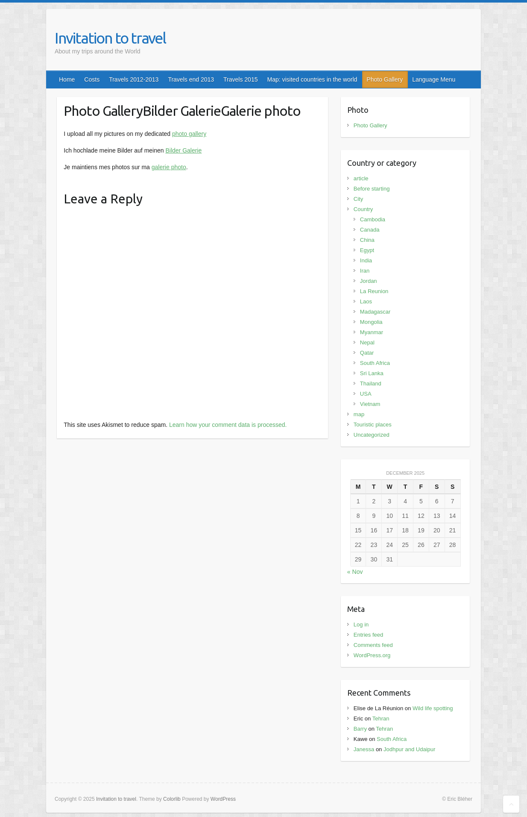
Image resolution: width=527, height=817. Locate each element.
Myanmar (371, 332)
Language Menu (433, 79)
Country (363, 209)
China (367, 240)
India (366, 260)
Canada (370, 229)
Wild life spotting (433, 708)
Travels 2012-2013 (133, 79)
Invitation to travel (110, 38)
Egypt (367, 250)
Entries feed (368, 635)
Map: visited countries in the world (312, 79)
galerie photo (169, 167)
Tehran (380, 718)
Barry (360, 729)
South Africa (375, 363)
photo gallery (189, 133)
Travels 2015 (240, 79)
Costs (92, 79)
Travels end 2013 (191, 79)
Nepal (367, 342)
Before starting (372, 188)
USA (366, 394)
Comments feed (373, 645)
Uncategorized (371, 435)
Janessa (364, 749)
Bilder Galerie (183, 150)
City (358, 199)
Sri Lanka (372, 373)
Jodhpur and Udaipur (409, 749)
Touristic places (373, 424)
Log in (361, 624)
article (361, 178)
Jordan (368, 281)
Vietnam (370, 404)
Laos (366, 301)
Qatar (367, 353)
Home (67, 79)
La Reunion (374, 291)
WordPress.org (372, 655)
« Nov (355, 571)
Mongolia (371, 322)
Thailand (370, 383)
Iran (364, 270)
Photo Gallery (384, 79)
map (359, 414)
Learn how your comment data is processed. (228, 424)
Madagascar (375, 312)
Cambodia (372, 219)
